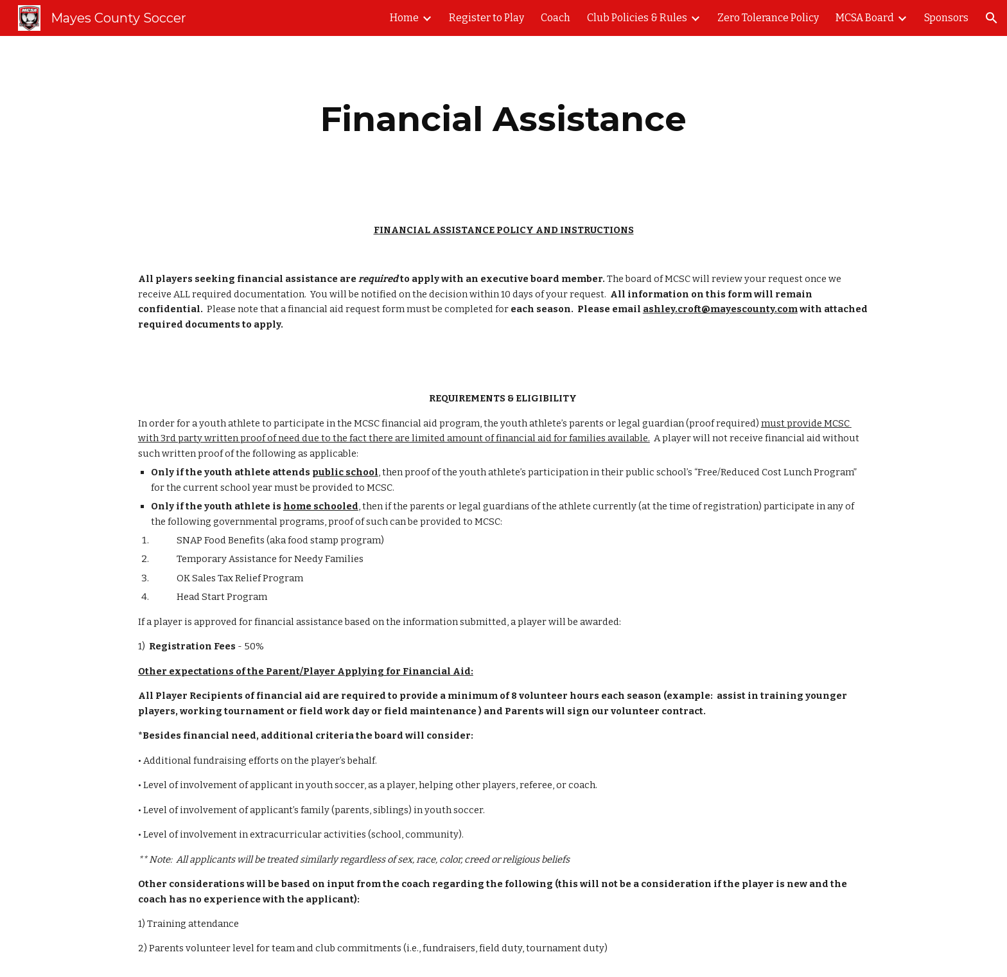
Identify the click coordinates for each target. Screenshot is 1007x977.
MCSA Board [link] (865, 18)
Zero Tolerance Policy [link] (768, 18)
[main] (503, 119)
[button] (991, 18)
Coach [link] (555, 18)
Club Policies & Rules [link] (637, 18)
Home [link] (404, 18)
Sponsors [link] (946, 18)
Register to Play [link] (486, 18)
